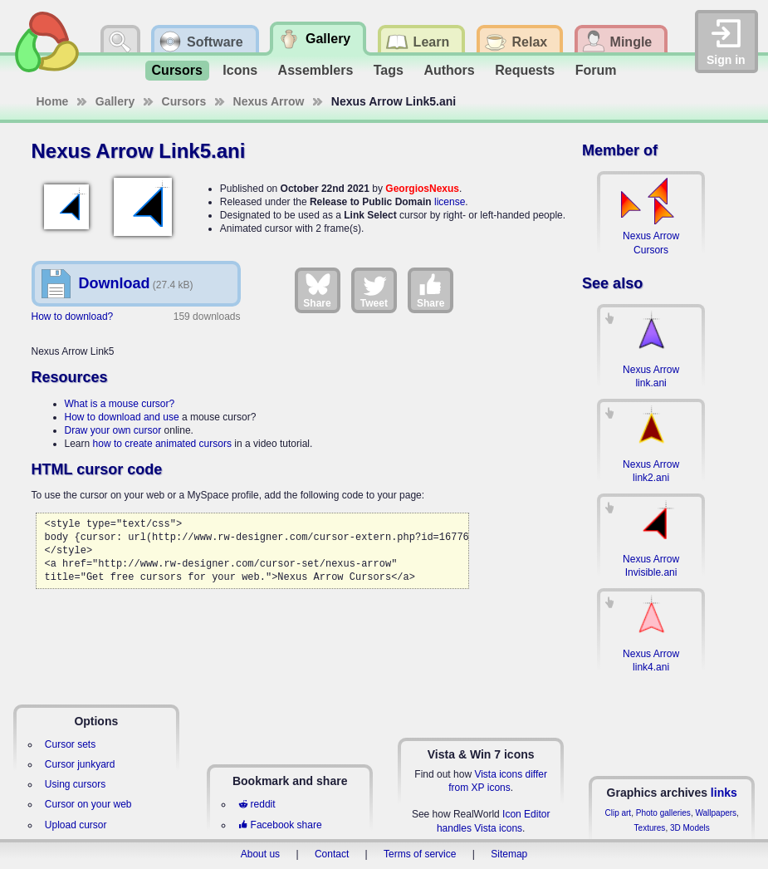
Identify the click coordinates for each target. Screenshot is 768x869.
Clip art (617, 812)
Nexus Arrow (269, 101)
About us (260, 854)
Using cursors (75, 784)
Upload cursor (76, 825)
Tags (389, 70)
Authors (448, 70)
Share (316, 290)
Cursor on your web (88, 804)
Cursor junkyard (80, 764)
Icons (240, 70)
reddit (256, 804)
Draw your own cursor (113, 430)
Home (53, 101)
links (724, 792)
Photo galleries (663, 812)
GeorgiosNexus (422, 188)
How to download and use (122, 417)
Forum (596, 70)
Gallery (115, 101)
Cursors (177, 70)
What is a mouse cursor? (120, 404)
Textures (650, 827)
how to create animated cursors (162, 443)
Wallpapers (715, 812)
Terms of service (420, 854)
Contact (332, 854)
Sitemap (509, 854)
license (449, 202)
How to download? (73, 316)
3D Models (690, 827)
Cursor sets (70, 744)
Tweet (374, 290)
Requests (525, 70)
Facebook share (279, 825)
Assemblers (316, 70)
